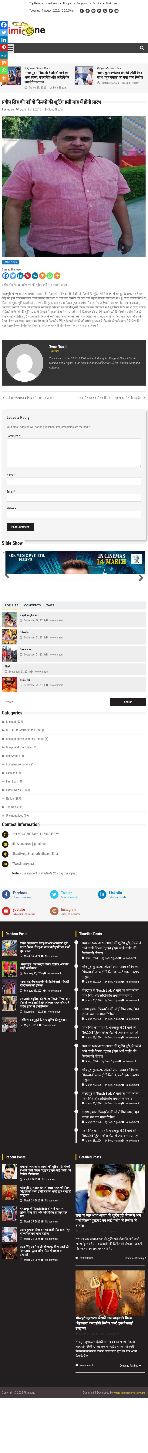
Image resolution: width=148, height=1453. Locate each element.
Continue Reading (134, 1313)
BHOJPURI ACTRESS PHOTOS (23, 786)
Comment (13, 436)
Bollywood (82, 3)
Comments (32, 661)
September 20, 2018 (34, 676)
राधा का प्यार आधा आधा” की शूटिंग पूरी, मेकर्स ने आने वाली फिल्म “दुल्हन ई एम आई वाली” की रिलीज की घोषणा (47, 77)
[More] (57, 275)
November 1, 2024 (33, 1067)
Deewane (25, 705)
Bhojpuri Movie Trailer (19, 803)
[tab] (11, 661)
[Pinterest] (27, 275)
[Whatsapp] (49, 275)
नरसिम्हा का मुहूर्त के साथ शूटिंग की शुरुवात (43, 1075)
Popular (11, 661)
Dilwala (24, 688)
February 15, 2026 (33, 1029)
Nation (10, 854)
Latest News (52, 3)
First (7, 722)
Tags (50, 661)
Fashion (97, 3)
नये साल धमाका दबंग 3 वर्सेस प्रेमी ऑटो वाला (31, 398)
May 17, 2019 (31, 1080)
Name (11, 475)
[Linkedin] (20, 275)
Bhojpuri (67, 3)
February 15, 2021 (33, 1046)
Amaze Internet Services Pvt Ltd (126, 1448)
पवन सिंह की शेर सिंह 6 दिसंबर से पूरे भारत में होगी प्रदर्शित (109, 398)
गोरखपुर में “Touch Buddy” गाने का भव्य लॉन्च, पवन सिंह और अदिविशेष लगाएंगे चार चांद (43, 1268)
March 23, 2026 (94, 1093)
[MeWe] (35, 275)
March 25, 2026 (94, 1056)
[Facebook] (5, 275)
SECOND (25, 735)
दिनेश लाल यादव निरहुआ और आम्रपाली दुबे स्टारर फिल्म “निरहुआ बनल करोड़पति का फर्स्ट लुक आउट (45, 1002)
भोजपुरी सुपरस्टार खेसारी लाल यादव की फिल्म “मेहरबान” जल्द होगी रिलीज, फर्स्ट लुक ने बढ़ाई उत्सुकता (120, 77)
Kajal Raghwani (29, 671)
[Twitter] (13, 275)
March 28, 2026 (109, 87)
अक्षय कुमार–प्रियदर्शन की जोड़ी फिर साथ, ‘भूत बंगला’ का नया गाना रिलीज (45, 1287)
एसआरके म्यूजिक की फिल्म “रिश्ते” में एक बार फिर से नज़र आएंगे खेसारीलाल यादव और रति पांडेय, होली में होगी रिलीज (45, 1058)
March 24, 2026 (94, 1074)
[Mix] (42, 275)
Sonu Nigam (55, 87)
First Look (111, 3)
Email (11, 491)
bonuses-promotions (18, 820)
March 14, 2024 (32, 1011)
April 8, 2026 (35, 87)
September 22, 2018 (34, 740)
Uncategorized (14, 871)
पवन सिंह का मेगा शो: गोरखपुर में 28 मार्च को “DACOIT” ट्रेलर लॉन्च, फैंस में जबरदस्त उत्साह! (44, 1306)
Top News (34, 3)
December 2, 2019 (30, 109)
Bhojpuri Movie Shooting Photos (25, 794)
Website (11, 508)
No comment (56, 676)
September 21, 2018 (34, 693)
